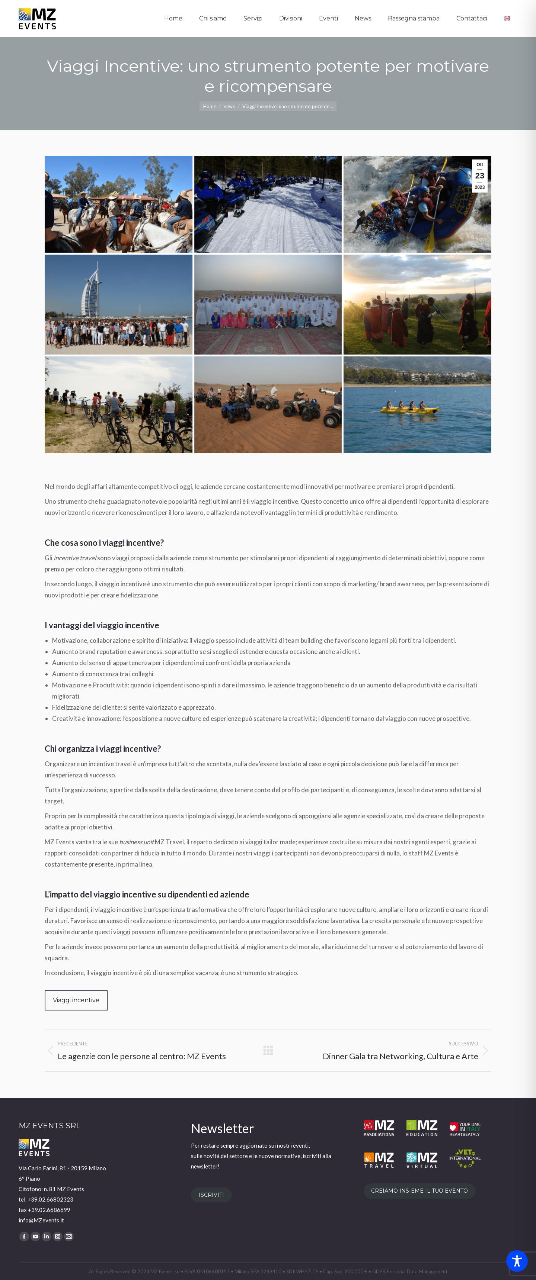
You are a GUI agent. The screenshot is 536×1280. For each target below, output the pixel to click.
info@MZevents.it (41, 1220)
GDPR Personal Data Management (409, 1271)
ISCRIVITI (211, 1195)
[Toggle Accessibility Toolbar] (517, 1261)
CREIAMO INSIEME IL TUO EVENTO (419, 1190)
